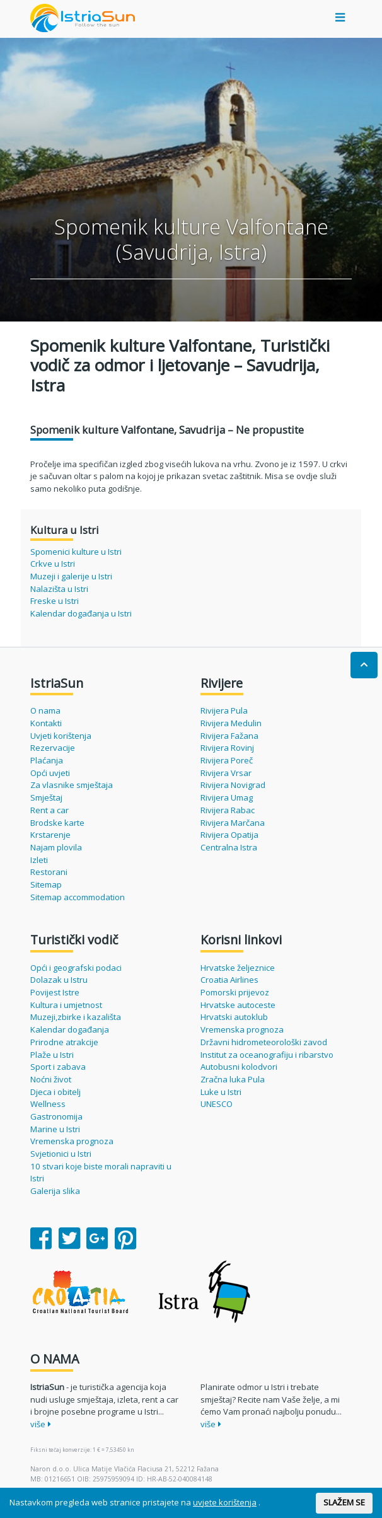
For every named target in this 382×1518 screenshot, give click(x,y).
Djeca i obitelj (55, 1092)
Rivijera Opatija (229, 834)
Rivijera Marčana (232, 822)
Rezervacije (52, 747)
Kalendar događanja (69, 1029)
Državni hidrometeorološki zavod (263, 1042)
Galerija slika (55, 1190)
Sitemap (46, 884)
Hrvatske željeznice (237, 967)
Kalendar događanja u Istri (81, 613)
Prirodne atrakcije (64, 1042)
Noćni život (50, 1079)
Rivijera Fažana (229, 735)
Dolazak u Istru (59, 979)
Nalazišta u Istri (59, 588)
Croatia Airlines (229, 979)
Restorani (48, 872)
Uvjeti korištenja (60, 735)
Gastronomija (56, 1116)
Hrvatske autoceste (237, 1005)
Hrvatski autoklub (234, 1017)
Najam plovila (56, 847)
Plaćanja (46, 760)
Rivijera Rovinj (227, 747)
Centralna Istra (228, 847)
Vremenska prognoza (71, 1141)
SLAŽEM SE (344, 1502)
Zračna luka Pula (232, 1079)
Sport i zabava (58, 1066)
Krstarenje (50, 834)
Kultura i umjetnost (66, 1005)
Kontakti (46, 723)
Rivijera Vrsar (226, 773)
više (40, 1424)
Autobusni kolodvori (238, 1066)
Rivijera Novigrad (232, 785)
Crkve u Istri (52, 563)
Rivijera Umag (226, 797)
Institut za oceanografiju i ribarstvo (266, 1054)
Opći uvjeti (50, 773)
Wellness (48, 1104)
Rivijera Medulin (231, 723)
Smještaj (46, 797)
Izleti (39, 860)
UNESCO (216, 1104)
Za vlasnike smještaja (71, 785)
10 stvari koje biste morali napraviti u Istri (100, 1173)
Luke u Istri (220, 1092)
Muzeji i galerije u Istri (71, 576)
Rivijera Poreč (226, 760)
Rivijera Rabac (227, 810)
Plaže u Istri (52, 1054)
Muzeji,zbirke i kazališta (75, 1017)
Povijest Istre (54, 992)
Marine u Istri (55, 1129)
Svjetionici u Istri (60, 1153)
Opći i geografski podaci (76, 967)
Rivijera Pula (224, 710)
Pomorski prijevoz (234, 992)
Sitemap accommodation (77, 897)
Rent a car (49, 810)
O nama (45, 710)
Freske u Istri (54, 600)
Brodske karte (57, 822)
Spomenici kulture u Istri (76, 551)
